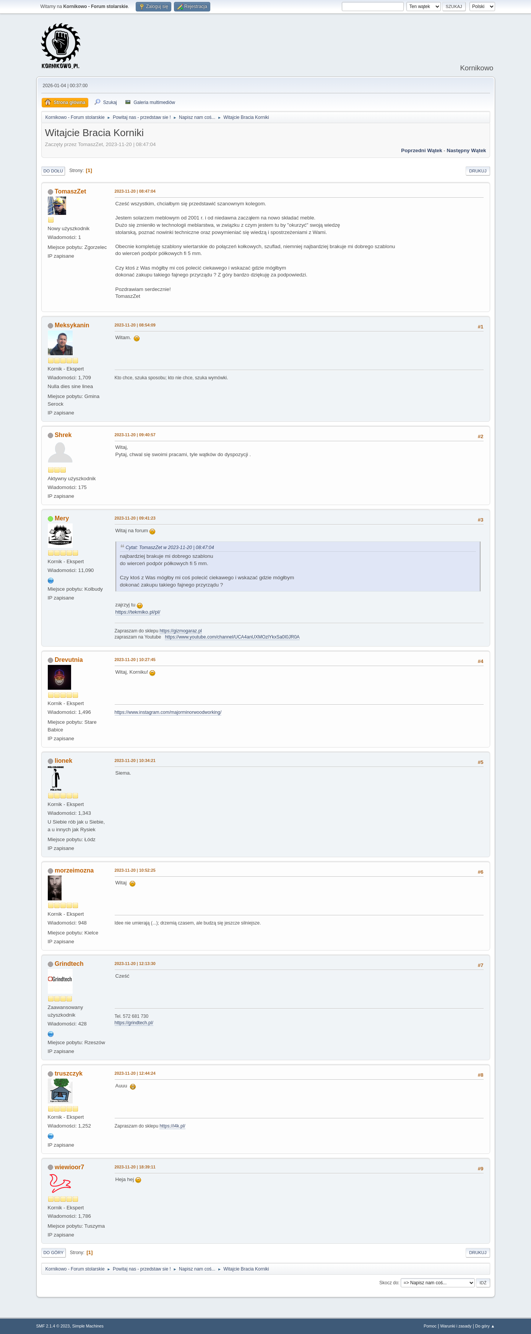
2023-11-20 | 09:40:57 (135, 434)
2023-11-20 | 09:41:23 (135, 518)
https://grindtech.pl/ (134, 1022)
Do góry (54, 1252)
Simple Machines (88, 1326)
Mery (62, 518)
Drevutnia (69, 659)
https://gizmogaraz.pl (180, 631)
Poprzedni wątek (421, 150)
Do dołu (53, 171)
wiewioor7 (69, 1167)
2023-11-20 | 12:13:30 (135, 963)
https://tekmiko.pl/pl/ (138, 612)
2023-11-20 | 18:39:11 (135, 1167)
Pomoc (430, 1326)
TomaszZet (70, 191)
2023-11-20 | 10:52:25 (135, 870)
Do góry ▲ (485, 1326)
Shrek (63, 435)
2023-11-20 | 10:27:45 (135, 659)
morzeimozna (74, 870)
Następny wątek (466, 150)
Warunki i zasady (456, 1326)
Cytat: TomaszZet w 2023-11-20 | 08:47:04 (170, 547)
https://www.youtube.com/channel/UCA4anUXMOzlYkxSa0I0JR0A (232, 637)
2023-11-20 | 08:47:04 (135, 191)
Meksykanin (72, 325)
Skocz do (388, 1282)
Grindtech (69, 963)
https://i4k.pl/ (172, 1126)
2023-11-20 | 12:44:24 (135, 1073)
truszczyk (69, 1073)
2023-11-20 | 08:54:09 (135, 325)
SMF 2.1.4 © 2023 (53, 1326)
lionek (63, 760)
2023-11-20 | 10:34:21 (135, 760)
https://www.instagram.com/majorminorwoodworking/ (168, 712)
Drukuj (477, 171)
